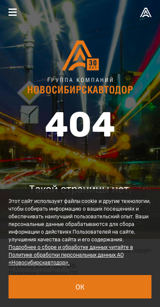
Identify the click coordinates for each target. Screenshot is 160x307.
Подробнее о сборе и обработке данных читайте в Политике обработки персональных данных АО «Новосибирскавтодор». (71, 255)
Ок (80, 287)
